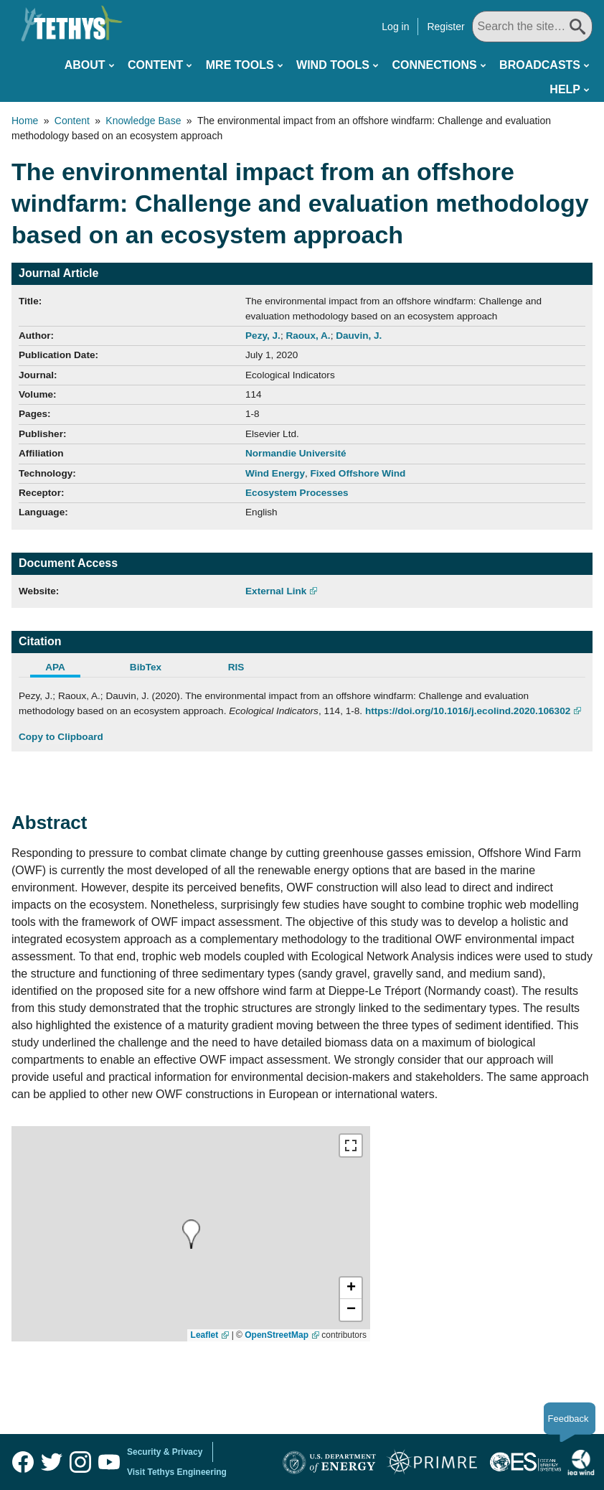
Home (24, 120)
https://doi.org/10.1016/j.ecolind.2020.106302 (467, 711)
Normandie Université (295, 453)
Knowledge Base (143, 120)
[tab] (64, 669)
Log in (395, 26)
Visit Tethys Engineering (177, 1472)
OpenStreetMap (276, 1335)
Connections (434, 65)
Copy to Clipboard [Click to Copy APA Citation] (61, 736)
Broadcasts (539, 65)
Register (445, 26)
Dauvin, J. (359, 335)
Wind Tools (332, 65)
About (85, 65)
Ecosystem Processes (297, 492)
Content (155, 65)
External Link (275, 591)
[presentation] (191, 1234)
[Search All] (532, 26)
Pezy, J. (262, 335)
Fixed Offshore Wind (358, 473)
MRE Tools (240, 65)
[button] (351, 1288)
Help (564, 89)
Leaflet (205, 1335)
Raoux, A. (308, 335)
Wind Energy (275, 473)
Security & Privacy (164, 1452)
